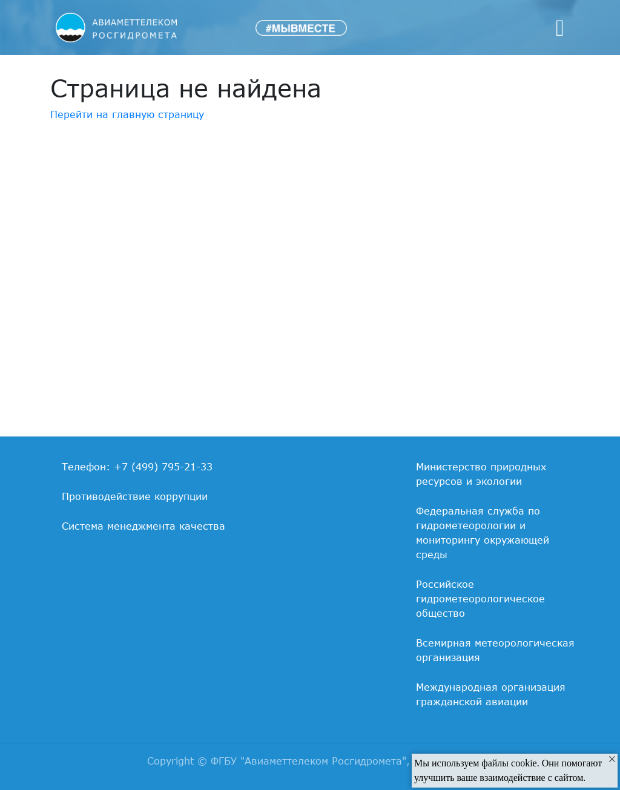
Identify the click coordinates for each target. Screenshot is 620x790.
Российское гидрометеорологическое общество (480, 599)
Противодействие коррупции (135, 496)
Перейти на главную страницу (127, 114)
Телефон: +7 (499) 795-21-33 (137, 466)
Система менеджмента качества (143, 526)
